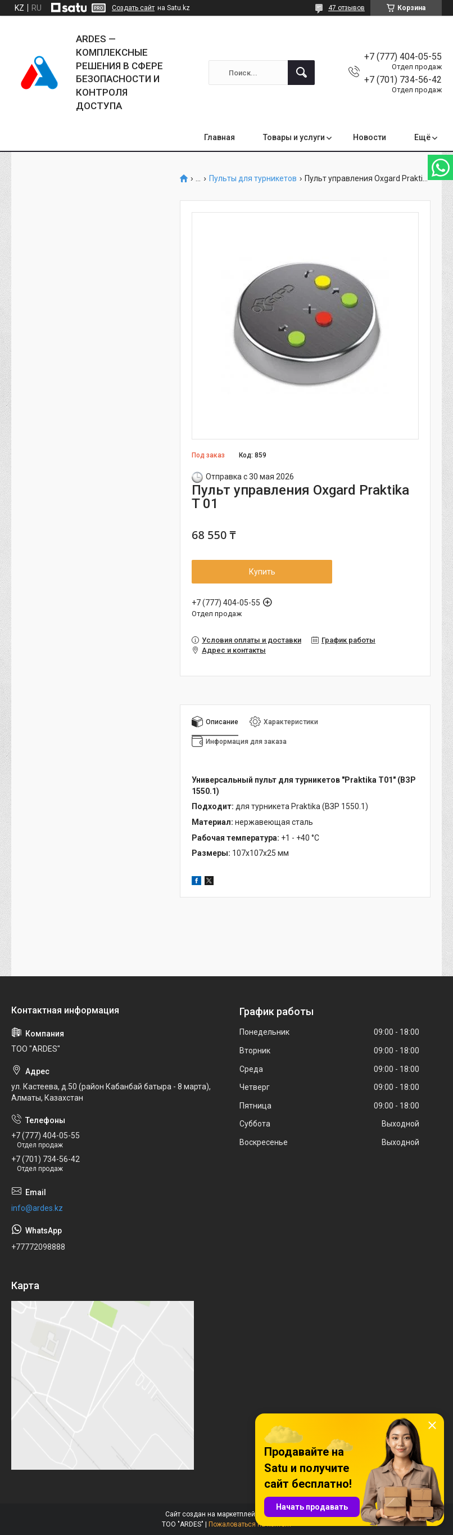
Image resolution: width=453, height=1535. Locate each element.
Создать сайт (133, 8)
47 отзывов (346, 8)
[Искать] (301, 72)
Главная (219, 137)
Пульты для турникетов (253, 178)
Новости (369, 137)
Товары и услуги (294, 137)
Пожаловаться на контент (250, 1524)
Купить (262, 571)
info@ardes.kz (37, 1208)
